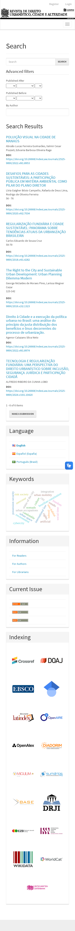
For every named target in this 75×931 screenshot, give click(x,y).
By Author (12, 105)
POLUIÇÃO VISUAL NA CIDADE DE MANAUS (31, 139)
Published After (15, 80)
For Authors (19, 564)
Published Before (16, 93)
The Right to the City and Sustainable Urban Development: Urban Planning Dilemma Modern (34, 274)
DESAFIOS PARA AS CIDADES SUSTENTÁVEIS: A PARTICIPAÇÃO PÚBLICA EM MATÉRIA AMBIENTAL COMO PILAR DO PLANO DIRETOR (36, 179)
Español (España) (26, 453)
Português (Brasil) (27, 462)
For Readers (19, 555)
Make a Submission (23, 413)
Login (68, 4)
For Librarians (20, 572)
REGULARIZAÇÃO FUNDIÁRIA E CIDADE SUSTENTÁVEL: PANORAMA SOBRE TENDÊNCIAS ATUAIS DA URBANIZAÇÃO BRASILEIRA (36, 230)
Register (54, 4)
